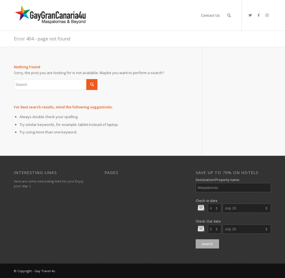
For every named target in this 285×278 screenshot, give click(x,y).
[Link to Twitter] (250, 15)
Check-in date (206, 200)
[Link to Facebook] (258, 15)
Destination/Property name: (218, 179)
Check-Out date (208, 221)
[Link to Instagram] (267, 15)
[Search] (228, 15)
